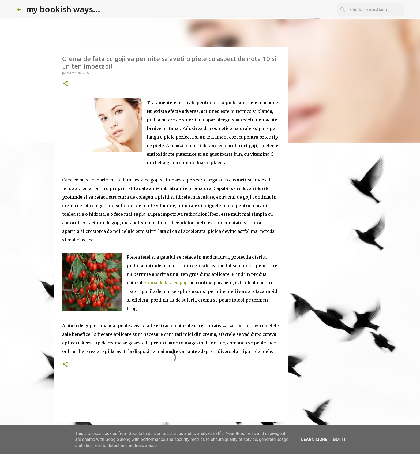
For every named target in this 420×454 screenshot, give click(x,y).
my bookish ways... (63, 9)
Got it (339, 439)
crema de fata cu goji (166, 282)
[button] (65, 84)
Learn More (314, 439)
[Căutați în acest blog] (376, 9)
